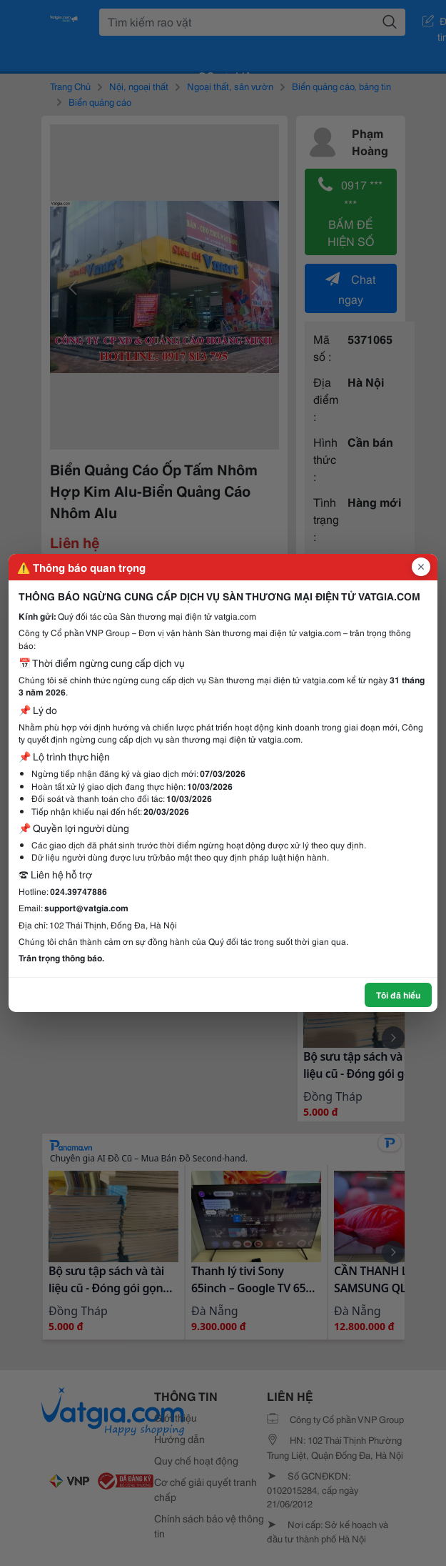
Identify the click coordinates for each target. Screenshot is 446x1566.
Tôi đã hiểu (398, 994)
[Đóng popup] (421, 566)
